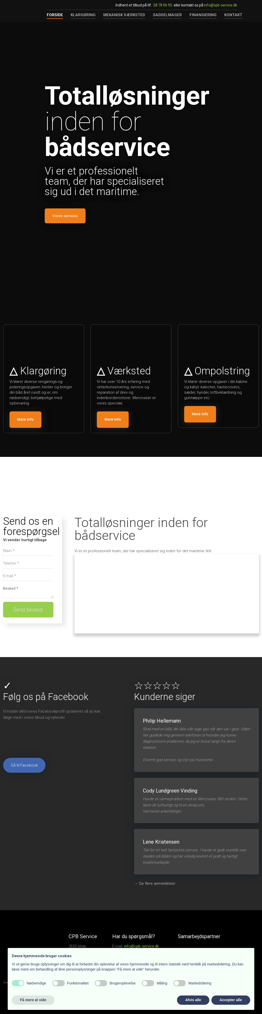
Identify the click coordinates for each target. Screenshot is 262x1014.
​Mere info (25, 420)
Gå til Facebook (24, 765)
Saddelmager (167, 15)
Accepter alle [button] (231, 1000)
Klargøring (83, 15)
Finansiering (203, 15)
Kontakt (233, 15)
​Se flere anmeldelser (157, 883)
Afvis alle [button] (193, 1000)
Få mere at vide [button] (33, 1000)
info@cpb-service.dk (220, 5)
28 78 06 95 (162, 5)
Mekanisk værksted (124, 15)
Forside (55, 15)
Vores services (65, 216)
